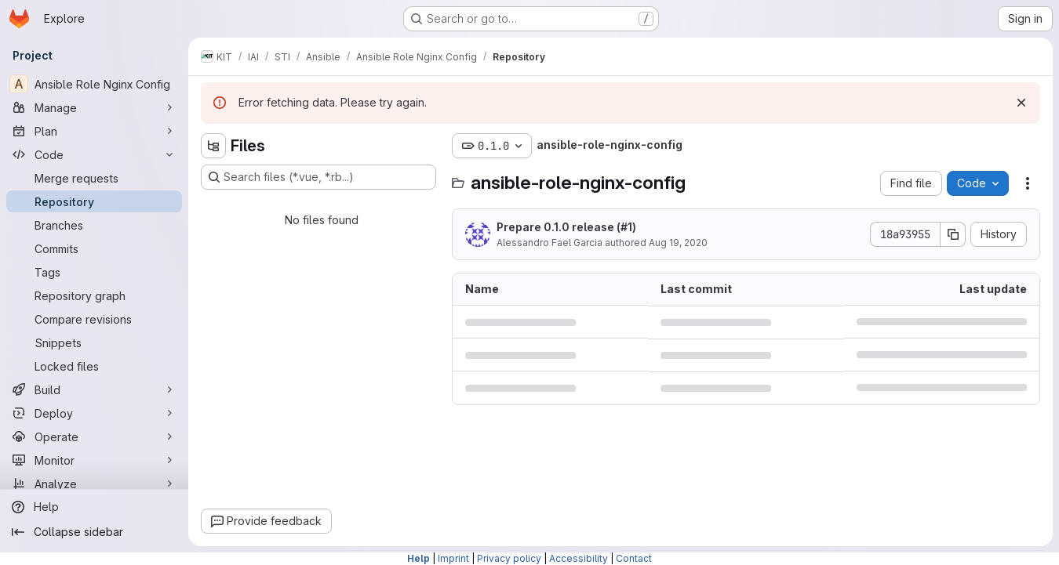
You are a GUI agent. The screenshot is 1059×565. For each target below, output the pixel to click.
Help (418, 558)
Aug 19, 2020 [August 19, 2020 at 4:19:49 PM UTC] (678, 242)
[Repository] (94, 201)
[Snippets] (94, 342)
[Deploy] (94, 413)
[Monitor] (94, 460)
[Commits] (94, 248)
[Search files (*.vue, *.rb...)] (318, 177)
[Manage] (94, 107)
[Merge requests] (94, 178)
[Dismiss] (1021, 102)
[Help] (94, 507)
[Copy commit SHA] (953, 234)
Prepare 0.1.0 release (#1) (566, 227)
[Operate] (94, 436)
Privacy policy (509, 558)
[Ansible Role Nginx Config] (94, 84)
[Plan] (94, 131)
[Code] (94, 154)
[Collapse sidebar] (94, 532)
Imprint (453, 558)
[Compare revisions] (94, 319)
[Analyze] (94, 483)
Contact (634, 558)
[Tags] (94, 272)
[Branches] (94, 225)
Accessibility (578, 558)
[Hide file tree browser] (213, 145)
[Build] (94, 389)
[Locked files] (94, 366)
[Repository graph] (94, 295)
